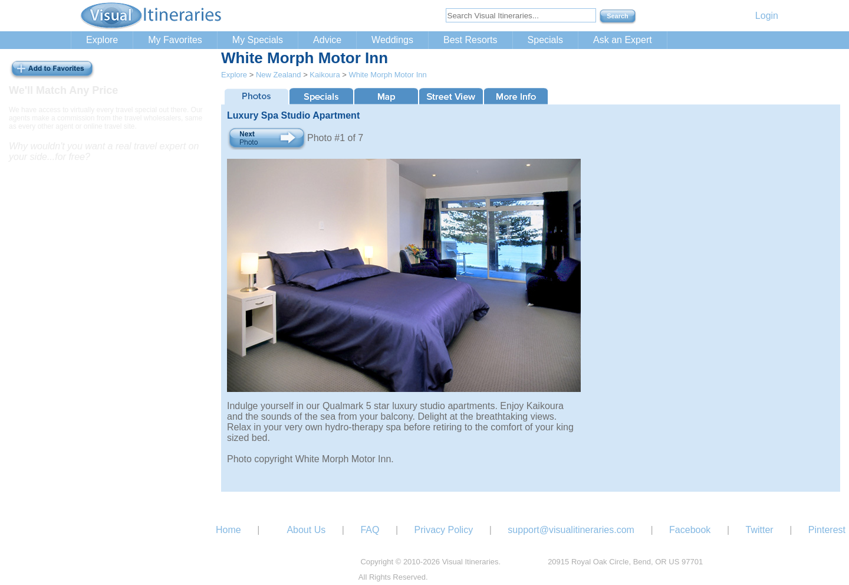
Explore (102, 40)
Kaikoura (325, 74)
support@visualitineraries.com (571, 530)
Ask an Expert (622, 40)
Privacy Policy (443, 530)
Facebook (689, 530)
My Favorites (175, 40)
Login (766, 16)
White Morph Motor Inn (387, 74)
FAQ (369, 530)
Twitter (760, 530)
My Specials (257, 40)
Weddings (392, 40)
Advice (327, 40)
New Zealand (278, 74)
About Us (306, 530)
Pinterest (826, 530)
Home (228, 530)
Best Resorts (470, 40)
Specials (545, 40)
